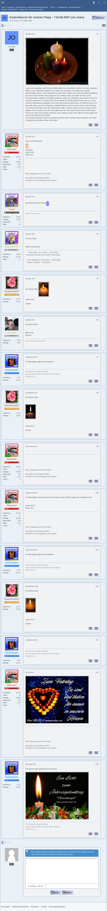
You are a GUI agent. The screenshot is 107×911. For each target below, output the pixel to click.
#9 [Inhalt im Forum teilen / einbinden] (97, 446)
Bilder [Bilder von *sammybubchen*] (5, 259)
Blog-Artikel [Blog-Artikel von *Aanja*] (6, 222)
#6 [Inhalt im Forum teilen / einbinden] (97, 320)
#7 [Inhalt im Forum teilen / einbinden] (97, 357)
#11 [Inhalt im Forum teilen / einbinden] (97, 550)
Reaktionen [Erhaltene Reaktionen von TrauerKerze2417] (6, 299)
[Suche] (94, 3)
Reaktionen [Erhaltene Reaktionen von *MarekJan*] (6, 157)
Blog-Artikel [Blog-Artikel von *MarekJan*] (6, 164)
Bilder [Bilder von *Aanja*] (5, 224)
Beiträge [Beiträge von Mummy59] (5, 343)
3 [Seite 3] (8, 26)
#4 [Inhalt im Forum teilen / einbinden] (97, 234)
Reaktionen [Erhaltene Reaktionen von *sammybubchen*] (6, 254)
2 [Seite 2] (5, 26)
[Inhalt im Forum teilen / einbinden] (104, 25)
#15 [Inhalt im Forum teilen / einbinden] (97, 764)
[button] (35, 886)
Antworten (67, 893)
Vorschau (55, 893)
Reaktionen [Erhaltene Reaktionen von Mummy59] (6, 340)
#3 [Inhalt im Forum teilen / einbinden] (97, 196)
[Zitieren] (96, 125)
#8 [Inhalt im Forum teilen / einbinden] (97, 393)
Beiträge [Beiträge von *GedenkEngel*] (5, 380)
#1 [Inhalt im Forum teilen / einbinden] (97, 34)
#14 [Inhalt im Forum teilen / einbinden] (97, 672)
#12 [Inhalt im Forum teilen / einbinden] (97, 586)
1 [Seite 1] (2, 26)
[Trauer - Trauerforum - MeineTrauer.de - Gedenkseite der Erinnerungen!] (3, 2)
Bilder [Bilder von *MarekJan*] (5, 167)
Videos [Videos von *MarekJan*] (5, 169)
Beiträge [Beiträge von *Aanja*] (5, 219)
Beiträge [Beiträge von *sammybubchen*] (5, 257)
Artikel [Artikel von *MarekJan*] (5, 159)
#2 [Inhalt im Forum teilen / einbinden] (97, 136)
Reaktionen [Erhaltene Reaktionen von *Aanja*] (6, 217)
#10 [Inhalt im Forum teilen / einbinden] (97, 493)
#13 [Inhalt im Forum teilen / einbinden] (97, 640)
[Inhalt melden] (90, 125)
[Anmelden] (99, 2)
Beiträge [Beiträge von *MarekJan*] (5, 162)
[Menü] (104, 3)
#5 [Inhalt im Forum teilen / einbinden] (97, 278)
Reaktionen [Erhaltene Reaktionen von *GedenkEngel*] (6, 377)
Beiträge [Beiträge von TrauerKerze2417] (5, 301)
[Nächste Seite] (11, 25)
